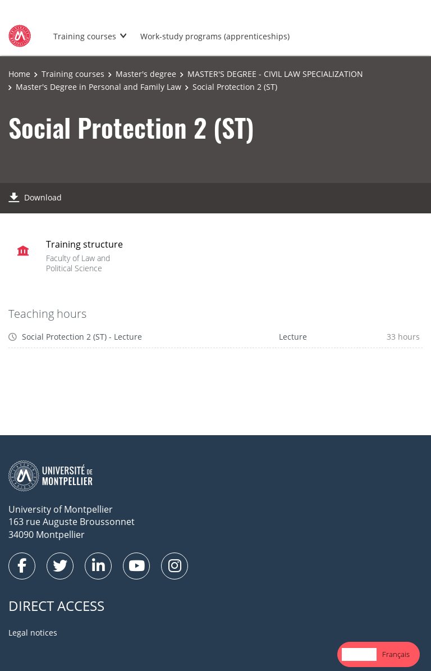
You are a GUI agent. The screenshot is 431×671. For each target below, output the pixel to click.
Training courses (84, 36)
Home (19, 74)
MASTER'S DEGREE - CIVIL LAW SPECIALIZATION (275, 74)
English (359, 654)
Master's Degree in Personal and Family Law (98, 86)
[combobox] (359, 654)
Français (396, 654)
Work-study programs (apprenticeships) (215, 36)
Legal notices (32, 632)
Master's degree (146, 74)
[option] (396, 654)
